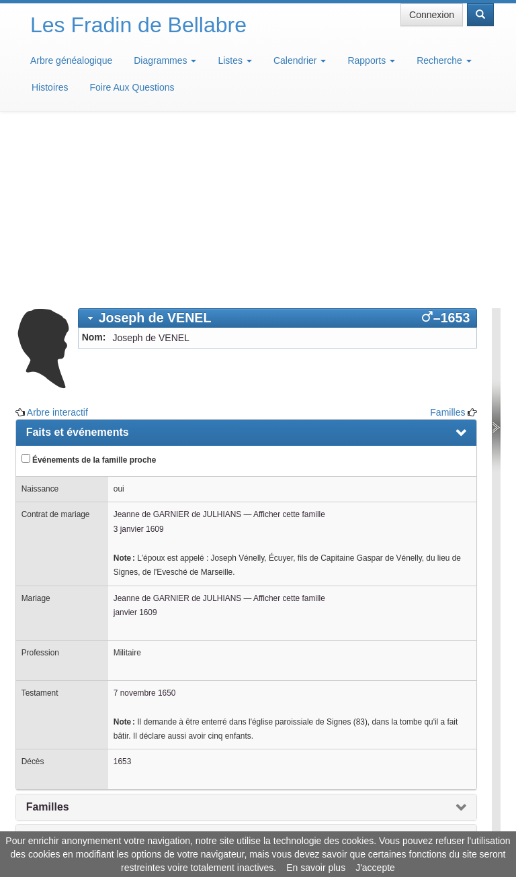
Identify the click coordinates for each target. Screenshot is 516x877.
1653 (122, 591)
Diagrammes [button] (165, 60)
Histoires (50, 87)
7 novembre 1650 (145, 522)
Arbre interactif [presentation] (64, 696)
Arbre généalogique (71, 60)
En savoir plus (315, 867)
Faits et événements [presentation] (77, 261)
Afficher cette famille (289, 344)
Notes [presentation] (41, 666)
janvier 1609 (135, 442)
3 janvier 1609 (139, 358)
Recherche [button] (444, 60)
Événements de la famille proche (89, 288)
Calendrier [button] (299, 60)
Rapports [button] (371, 60)
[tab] (278, 147)
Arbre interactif (57, 241)
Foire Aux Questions (131, 87)
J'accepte (375, 867)
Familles (447, 241)
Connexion (431, 14)
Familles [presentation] (47, 636)
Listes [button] (234, 60)
